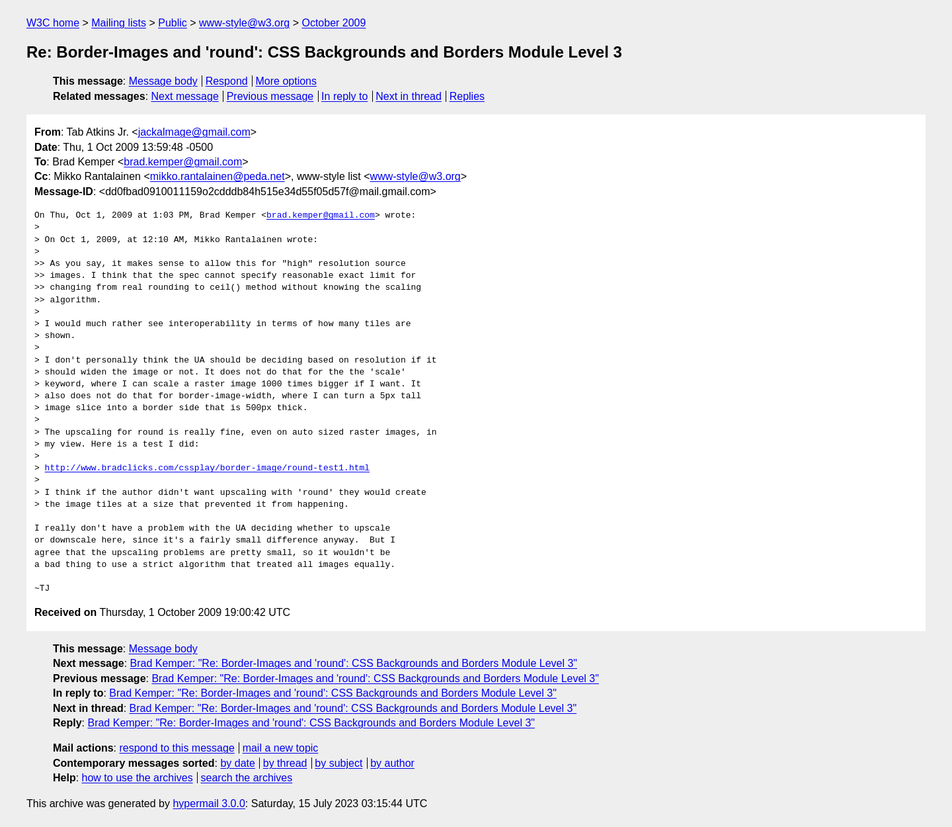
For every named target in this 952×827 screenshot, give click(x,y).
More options (286, 81)
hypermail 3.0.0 (209, 803)
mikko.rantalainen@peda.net (217, 176)
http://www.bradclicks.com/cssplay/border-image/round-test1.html (207, 468)
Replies (467, 96)
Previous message (270, 96)
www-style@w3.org (244, 22)
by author (392, 763)
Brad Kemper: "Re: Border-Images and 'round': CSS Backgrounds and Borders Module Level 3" (354, 663)
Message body (163, 81)
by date (237, 763)
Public (172, 22)
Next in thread (409, 96)
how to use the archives (137, 777)
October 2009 (333, 22)
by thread (285, 763)
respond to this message (176, 748)
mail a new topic (281, 748)
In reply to (344, 96)
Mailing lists (118, 22)
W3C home (52, 22)
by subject (338, 763)
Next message (185, 96)
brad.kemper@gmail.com (183, 161)
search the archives (247, 777)
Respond (227, 81)
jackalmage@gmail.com (194, 132)
